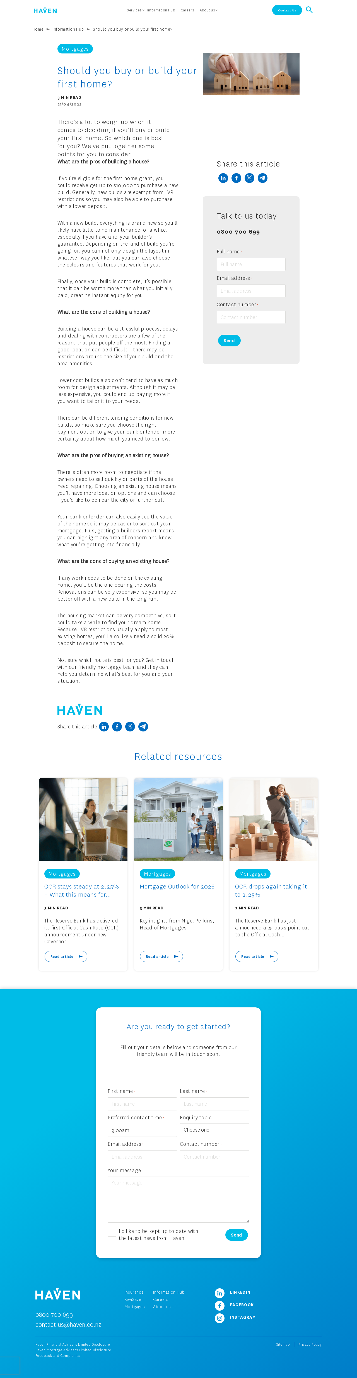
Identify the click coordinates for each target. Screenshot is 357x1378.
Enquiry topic (195, 1117)
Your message (124, 1170)
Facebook (232, 1304)
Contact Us (287, 10)
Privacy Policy (310, 1344)
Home (38, 29)
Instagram (233, 1317)
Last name (193, 1091)
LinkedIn (231, 1292)
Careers (160, 1299)
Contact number (238, 305)
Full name (229, 252)
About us (162, 1306)
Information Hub (68, 29)
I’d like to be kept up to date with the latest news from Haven (158, 1234)
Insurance (134, 1292)
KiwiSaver (134, 1299)
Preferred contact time (136, 1118)
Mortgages (135, 1306)
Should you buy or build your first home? (132, 29)
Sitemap (283, 1344)
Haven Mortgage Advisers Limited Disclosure (73, 1350)
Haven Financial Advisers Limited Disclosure (72, 1344)
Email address (234, 278)
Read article (61, 956)
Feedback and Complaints (57, 1355)
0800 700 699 (238, 231)
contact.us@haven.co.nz (68, 1324)
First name (121, 1091)
